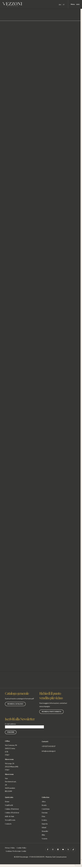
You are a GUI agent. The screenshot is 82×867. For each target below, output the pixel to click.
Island (44, 827)
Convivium (45, 809)
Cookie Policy (21, 848)
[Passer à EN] (60, 4)
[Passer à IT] (63, 4)
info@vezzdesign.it (48, 751)
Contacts (8, 824)
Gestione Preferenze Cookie (16, 851)
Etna (43, 816)
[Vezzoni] (12, 4)
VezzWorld (9, 805)
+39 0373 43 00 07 (48, 746)
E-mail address (24, 725)
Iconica (44, 820)
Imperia (45, 824)
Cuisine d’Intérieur (12, 809)
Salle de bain (9, 816)
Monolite (45, 831)
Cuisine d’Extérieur (12, 812)
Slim (43, 835)
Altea (43, 801)
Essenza (44, 812)
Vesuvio (44, 839)
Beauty (44, 805)
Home (7, 801)
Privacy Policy (10, 848)
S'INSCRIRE (10, 732)
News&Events (10, 820)
